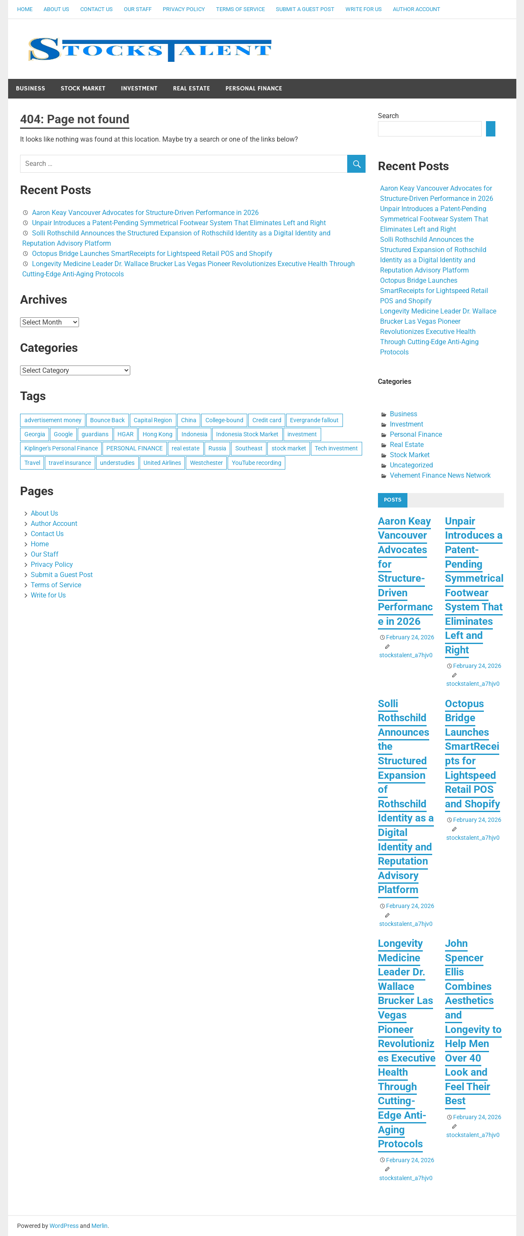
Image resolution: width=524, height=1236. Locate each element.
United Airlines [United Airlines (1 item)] (162, 462)
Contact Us (96, 9)
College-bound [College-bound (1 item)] (224, 420)
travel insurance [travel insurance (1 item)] (70, 462)
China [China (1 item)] (188, 420)
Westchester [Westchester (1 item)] (206, 462)
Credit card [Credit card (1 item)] (266, 420)
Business (30, 88)
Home (24, 9)
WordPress (64, 1225)
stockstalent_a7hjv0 (406, 655)
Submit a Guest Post (305, 9)
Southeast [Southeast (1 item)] (249, 448)
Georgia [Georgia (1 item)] (34, 434)
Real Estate (191, 88)
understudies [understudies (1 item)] (117, 462)
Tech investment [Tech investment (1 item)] (336, 448)
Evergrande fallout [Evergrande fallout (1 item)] (314, 420)
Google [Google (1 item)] (63, 434)
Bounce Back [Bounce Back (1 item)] (107, 420)
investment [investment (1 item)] (302, 434)
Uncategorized (411, 465)
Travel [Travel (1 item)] (32, 462)
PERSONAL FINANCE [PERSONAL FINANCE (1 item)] (134, 448)
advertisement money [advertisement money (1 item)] (53, 420)
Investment (139, 88)
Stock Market (83, 88)
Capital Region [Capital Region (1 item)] (153, 420)
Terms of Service (240, 9)
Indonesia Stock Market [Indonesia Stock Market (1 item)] (247, 434)
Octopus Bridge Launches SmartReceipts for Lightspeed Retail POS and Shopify (152, 254)
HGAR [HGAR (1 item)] (125, 434)
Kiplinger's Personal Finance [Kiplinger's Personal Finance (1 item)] (61, 448)
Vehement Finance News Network (440, 475)
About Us (56, 9)
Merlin (99, 1225)
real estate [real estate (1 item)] (185, 448)
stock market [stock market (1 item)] (289, 448)
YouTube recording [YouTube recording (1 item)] (256, 462)
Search (388, 116)
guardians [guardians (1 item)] (95, 434)
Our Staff (138, 9)
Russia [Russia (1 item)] (217, 448)
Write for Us (363, 9)
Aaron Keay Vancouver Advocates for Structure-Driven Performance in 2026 (145, 213)
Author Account (416, 9)
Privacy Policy (184, 9)
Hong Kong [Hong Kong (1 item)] (158, 434)
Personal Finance (253, 88)
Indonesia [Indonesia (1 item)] (194, 434)
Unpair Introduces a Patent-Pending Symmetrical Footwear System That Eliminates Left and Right (179, 223)
